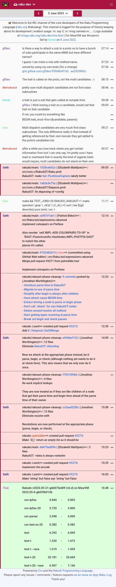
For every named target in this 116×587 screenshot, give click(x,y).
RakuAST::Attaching (46, 346)
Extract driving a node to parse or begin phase (53, 302)
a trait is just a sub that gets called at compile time (53, 100)
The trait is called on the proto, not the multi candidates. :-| (58, 79)
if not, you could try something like (43, 114)
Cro (40, 570)
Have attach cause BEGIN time (43, 298)
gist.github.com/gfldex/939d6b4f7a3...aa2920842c (54, 71)
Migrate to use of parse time (41, 289)
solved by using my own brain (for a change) (54, 69)
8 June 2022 (68, 39)
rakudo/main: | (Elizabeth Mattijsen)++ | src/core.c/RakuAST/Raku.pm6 (55, 172)
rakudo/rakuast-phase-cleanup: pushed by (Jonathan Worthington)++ (59, 298)
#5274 (73, 463)
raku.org (22, 27)
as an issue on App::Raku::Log (92, 575)
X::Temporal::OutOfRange (43, 330)
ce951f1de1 (47, 215)
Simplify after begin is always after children (51, 293)
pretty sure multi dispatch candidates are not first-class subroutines (56, 90)
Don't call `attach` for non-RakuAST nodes (50, 306)
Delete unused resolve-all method (45, 310)
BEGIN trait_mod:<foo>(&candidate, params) (49, 119)
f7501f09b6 (69, 374)
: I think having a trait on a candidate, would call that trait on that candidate (58, 107)
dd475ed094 (47, 447)
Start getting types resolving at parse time (50, 315)
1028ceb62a (47, 167)
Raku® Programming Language (72, 570)
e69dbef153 (70, 337)
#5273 (79, 435)
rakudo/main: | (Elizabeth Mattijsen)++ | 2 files (56, 451)
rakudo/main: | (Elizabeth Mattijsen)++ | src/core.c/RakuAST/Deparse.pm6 (55, 187)
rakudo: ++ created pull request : (53, 438)
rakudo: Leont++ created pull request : (50, 328)
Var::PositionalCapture (56, 176)
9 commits (69, 276)
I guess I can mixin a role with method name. (50, 62)
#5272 (73, 326)
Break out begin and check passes (45, 319)
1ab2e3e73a (47, 183)
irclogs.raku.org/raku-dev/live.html (41, 35)
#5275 (73, 474)
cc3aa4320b (70, 407)
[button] (111, 4)
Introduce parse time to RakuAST (45, 285)
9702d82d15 (48, 252)
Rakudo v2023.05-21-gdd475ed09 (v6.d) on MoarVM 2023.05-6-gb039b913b (55, 527)
